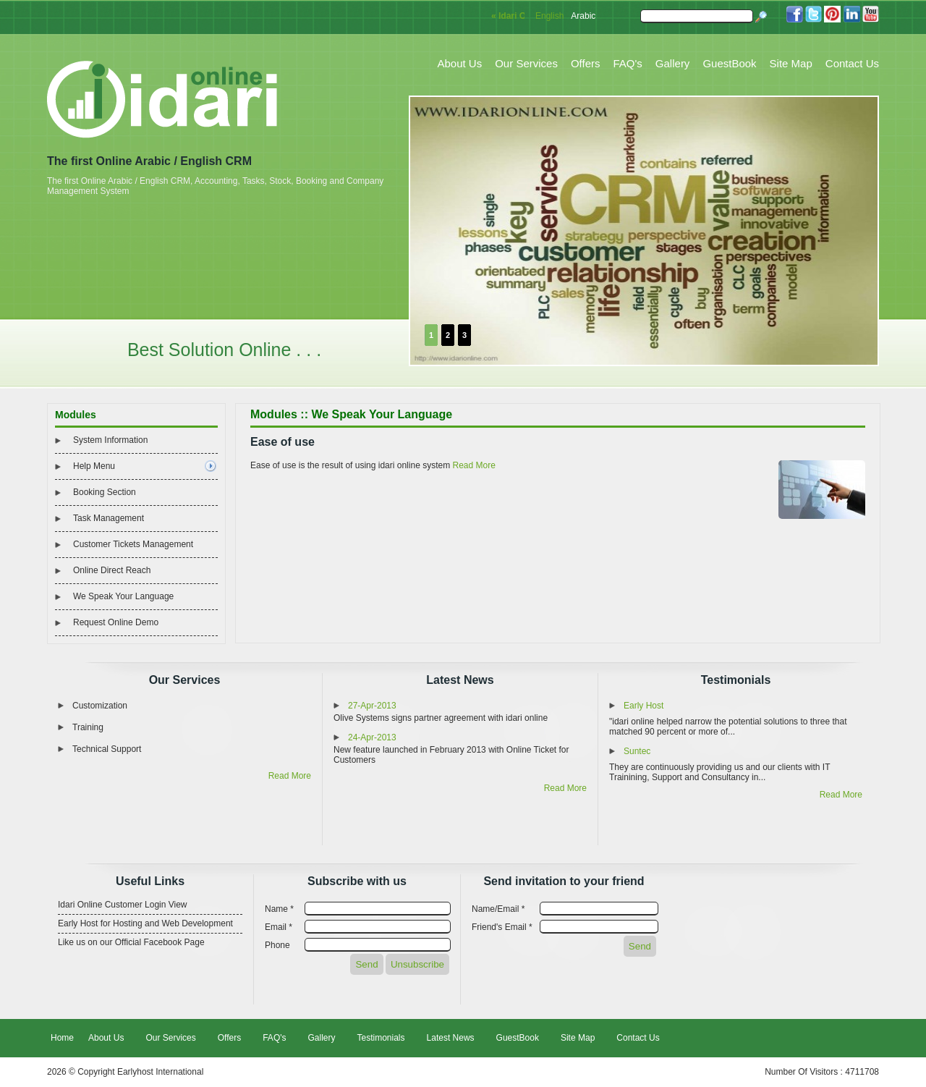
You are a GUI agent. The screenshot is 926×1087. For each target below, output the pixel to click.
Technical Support (106, 749)
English (549, 16)
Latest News (459, 680)
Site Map (791, 63)
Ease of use (282, 442)
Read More (473, 465)
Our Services (526, 63)
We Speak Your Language (123, 596)
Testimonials (736, 680)
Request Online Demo (115, 622)
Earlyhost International (160, 1072)
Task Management (108, 518)
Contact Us (852, 63)
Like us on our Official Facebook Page (131, 942)
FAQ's (627, 63)
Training (87, 727)
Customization (99, 706)
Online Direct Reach (111, 570)
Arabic (583, 16)
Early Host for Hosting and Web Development (145, 923)
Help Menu (94, 466)
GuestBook (729, 63)
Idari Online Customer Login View (122, 905)
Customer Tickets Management (133, 544)
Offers (585, 63)
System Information (110, 440)
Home (62, 1038)
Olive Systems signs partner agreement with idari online (441, 718)
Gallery (672, 63)
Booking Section (104, 492)
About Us (460, 63)
